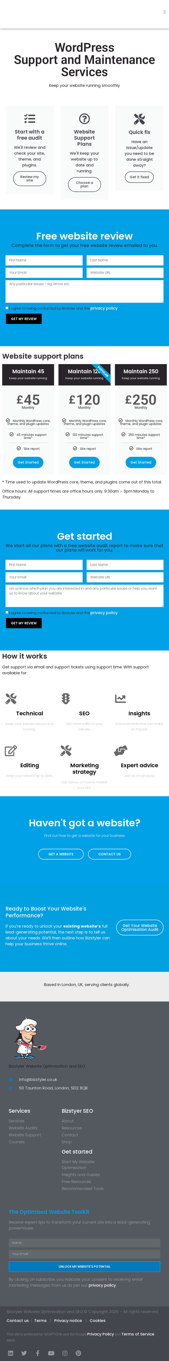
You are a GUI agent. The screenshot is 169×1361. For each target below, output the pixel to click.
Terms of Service (137, 1334)
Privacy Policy (100, 1334)
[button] (165, 12)
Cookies (98, 1320)
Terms (40, 1320)
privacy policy (104, 308)
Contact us (18, 1320)
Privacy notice (68, 1320)
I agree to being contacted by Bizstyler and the (63, 308)
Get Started (28, 462)
